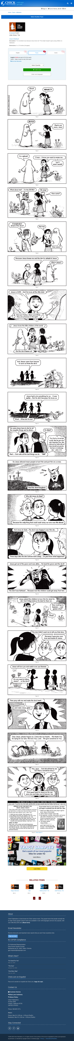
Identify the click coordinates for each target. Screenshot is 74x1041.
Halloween (18, 12)
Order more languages (37, 74)
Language (12, 33)
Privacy (42, 1038)
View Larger (39, 832)
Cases (55, 52)
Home (9, 12)
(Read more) (26, 922)
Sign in (44, 8)
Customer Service (14, 992)
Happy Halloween (15, 890)
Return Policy (13, 997)
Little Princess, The (59, 890)
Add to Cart (37, 69)
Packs (36, 52)
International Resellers (51, 1038)
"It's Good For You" (13, 960)
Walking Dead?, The (44, 890)
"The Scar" (11, 966)
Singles (18, 52)
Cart (50, 8)
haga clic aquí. (38, 981)
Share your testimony (15, 994)
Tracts (13, 12)
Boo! (30, 890)
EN (64, 8)
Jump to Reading (14, 39)
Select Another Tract (37, 17)
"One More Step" (13, 971)
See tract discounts (16, 61)
